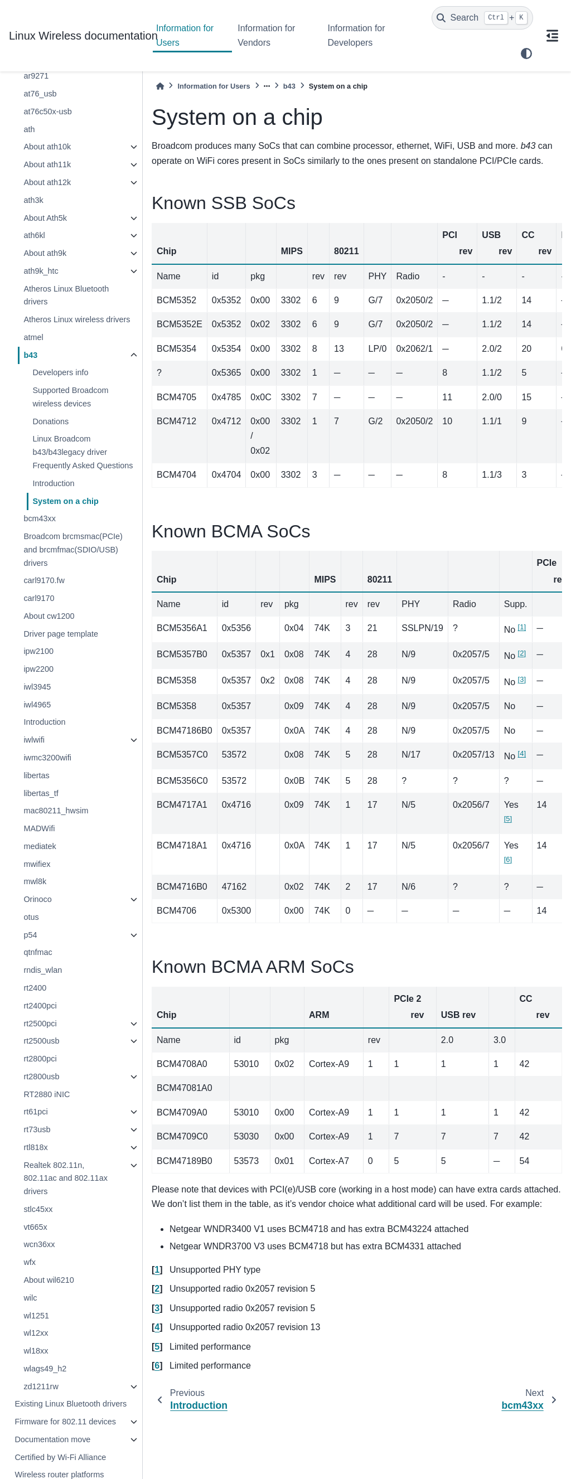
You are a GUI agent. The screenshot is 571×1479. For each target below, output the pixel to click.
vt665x (35, 1227)
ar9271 (36, 75)
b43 (30, 355)
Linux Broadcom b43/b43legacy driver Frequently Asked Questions (82, 452)
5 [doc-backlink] (156, 1346)
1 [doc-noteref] (522, 627)
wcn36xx (39, 1244)
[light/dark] (526, 53)
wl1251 (36, 1315)
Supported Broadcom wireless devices (70, 397)
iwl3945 (37, 686)
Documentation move (52, 1439)
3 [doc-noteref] (522, 679)
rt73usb (36, 1129)
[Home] (160, 86)
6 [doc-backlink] (156, 1365)
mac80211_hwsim (55, 810)
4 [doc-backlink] (156, 1327)
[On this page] (552, 35)
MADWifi (39, 828)
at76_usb (39, 93)
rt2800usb (41, 1076)
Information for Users (185, 35)
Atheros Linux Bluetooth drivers (66, 295)
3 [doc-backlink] (156, 1308)
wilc (30, 1297)
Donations (50, 421)
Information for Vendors (266, 35)
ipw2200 (38, 669)
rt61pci (35, 1111)
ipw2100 (38, 651)
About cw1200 (48, 616)
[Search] (482, 18)
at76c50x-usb (47, 111)
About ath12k (47, 182)
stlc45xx (37, 1209)
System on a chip (65, 501)
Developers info (60, 372)
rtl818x (35, 1147)
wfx (29, 1262)
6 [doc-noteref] (508, 859)
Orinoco (37, 899)
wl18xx (35, 1350)
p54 (30, 934)
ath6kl (34, 235)
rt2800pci (39, 1058)
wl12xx (35, 1332)
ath (29, 129)
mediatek (39, 846)
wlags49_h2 (44, 1368)
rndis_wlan (42, 970)
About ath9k (44, 253)
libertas (36, 775)
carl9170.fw (44, 580)
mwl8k (34, 881)
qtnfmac (37, 952)
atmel (33, 337)
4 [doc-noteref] (522, 753)
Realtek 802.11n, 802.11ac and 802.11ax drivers (65, 1178)
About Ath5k (45, 218)
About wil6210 (48, 1280)
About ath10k (47, 146)
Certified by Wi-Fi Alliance (60, 1457)
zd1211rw (40, 1386)
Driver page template (60, 633)
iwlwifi (34, 739)
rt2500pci (39, 1023)
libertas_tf (40, 793)
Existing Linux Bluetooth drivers (70, 1403)
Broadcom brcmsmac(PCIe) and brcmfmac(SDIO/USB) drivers (73, 550)
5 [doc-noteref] (508, 818)
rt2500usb (41, 1040)
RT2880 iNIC (46, 1094)
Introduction (53, 483)
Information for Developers (356, 35)
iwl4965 (37, 704)
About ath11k (47, 164)
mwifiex (36, 864)
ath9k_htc (40, 270)
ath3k (33, 200)
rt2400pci (39, 1005)
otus (30, 917)
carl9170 (38, 598)
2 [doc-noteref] (522, 653)
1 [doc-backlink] (156, 1269)
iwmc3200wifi (47, 757)
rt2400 (34, 987)
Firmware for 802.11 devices (65, 1421)
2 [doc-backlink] (156, 1288)
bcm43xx (39, 518)
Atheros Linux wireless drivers (76, 319)
